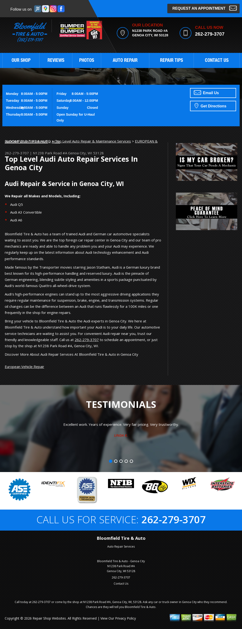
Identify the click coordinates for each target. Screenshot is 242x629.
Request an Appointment (204, 7)
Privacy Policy (125, 618)
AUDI (56, 141)
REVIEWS (56, 61)
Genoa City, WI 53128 (86, 153)
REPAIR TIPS (171, 61)
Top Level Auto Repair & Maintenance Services (93, 141)
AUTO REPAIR (125, 61)
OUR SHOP (21, 61)
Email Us (206, 92)
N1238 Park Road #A (50, 153)
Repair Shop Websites (49, 618)
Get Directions (210, 105)
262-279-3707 (210, 34)
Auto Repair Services (121, 547)
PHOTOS (86, 61)
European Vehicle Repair (24, 366)
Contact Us (121, 584)
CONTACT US (217, 61)
